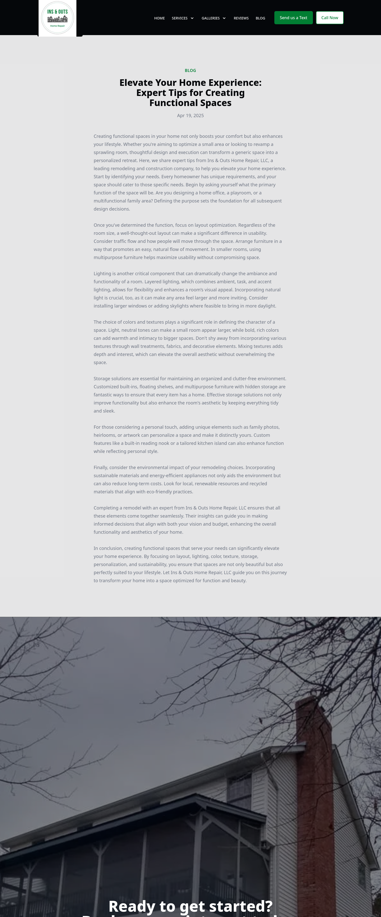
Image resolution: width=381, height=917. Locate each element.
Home (159, 22)
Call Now (329, 22)
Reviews (241, 22)
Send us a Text (293, 22)
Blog (260, 22)
